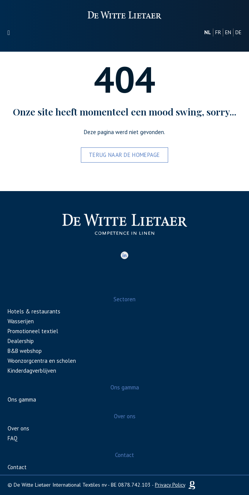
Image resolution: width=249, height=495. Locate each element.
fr (218, 32)
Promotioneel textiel (33, 331)
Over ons (18, 428)
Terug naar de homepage (124, 154)
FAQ (12, 438)
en (228, 32)
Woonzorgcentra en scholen (42, 360)
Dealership (21, 341)
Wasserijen (21, 321)
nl (207, 32)
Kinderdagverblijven (32, 370)
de (238, 32)
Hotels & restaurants (34, 311)
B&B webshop (25, 350)
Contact (17, 467)
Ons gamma (22, 399)
